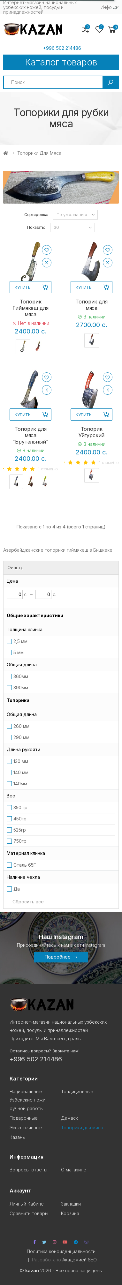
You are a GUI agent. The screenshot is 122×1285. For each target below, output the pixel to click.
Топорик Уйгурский (92, 432)
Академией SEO (79, 1259)
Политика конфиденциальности (61, 1251)
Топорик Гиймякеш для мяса (30, 308)
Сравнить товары (29, 1213)
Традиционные (77, 1091)
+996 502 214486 (62, 48)
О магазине (73, 1169)
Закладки (71, 1204)
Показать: (36, 227)
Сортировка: (36, 214)
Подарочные (24, 1118)
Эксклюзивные (26, 1127)
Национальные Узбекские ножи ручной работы (27, 1100)
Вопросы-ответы (28, 1169)
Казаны (18, 1137)
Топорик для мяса (91, 304)
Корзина (70, 1213)
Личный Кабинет (28, 1204)
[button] (112, 29)
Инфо (106, 7)
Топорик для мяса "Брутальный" (30, 435)
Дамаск (69, 1118)
